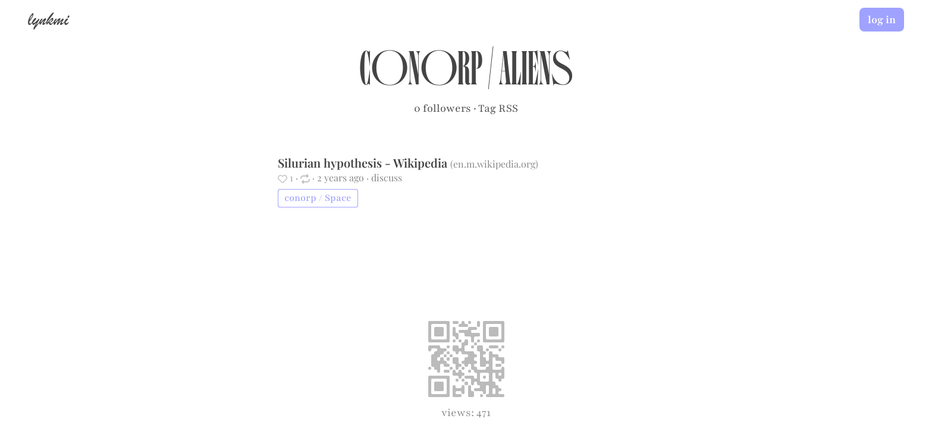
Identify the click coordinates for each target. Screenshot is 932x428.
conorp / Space (318, 197)
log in (882, 19)
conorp (420, 75)
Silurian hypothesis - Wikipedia (364, 163)
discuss (386, 177)
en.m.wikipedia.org (494, 164)
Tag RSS (498, 108)
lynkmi (48, 19)
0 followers (442, 108)
